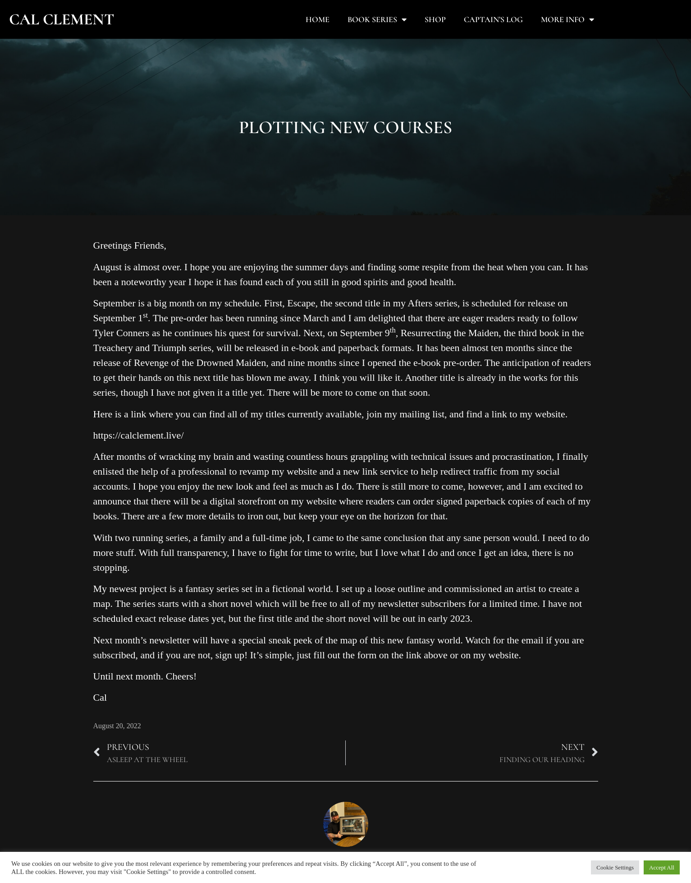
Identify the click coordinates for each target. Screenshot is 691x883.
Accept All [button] (661, 867)
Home (317, 19)
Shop (435, 19)
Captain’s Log (493, 19)
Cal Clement (61, 19)
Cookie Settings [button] (615, 867)
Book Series (377, 19)
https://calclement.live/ (138, 435)
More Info (567, 19)
